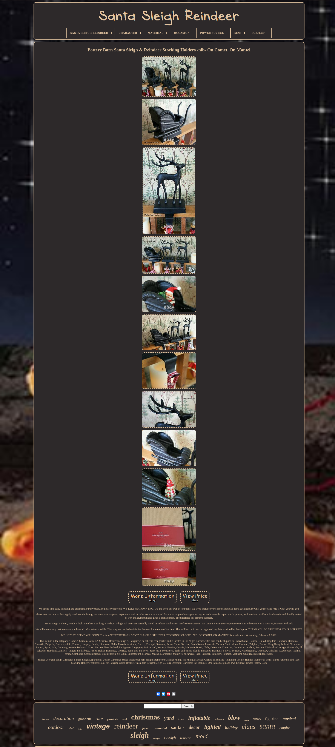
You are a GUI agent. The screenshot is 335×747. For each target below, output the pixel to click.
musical (289, 718)
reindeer (126, 726)
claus (248, 726)
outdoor (56, 727)
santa (267, 726)
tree (181, 719)
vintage (98, 726)
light (80, 729)
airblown (219, 719)
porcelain (112, 719)
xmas (257, 719)
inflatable (199, 718)
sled (71, 728)
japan (145, 728)
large (45, 719)
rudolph (170, 737)
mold (201, 736)
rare (99, 718)
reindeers (185, 737)
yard (169, 718)
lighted (212, 727)
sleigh (140, 735)
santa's (177, 727)
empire (285, 728)
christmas (145, 717)
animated (160, 728)
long (246, 720)
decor (194, 727)
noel (124, 719)
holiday (231, 727)
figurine (271, 719)
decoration (63, 718)
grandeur (84, 719)
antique (156, 738)
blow (234, 717)
